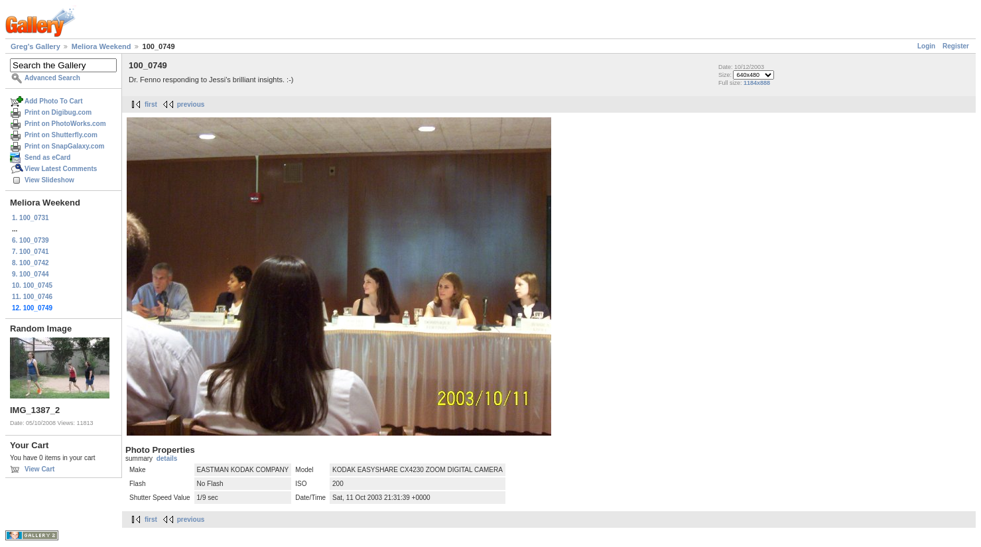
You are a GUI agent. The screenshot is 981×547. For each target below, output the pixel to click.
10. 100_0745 (32, 285)
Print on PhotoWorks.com (65, 123)
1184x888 (757, 83)
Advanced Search (52, 78)
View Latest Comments (61, 168)
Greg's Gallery (35, 46)
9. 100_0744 (30, 274)
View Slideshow (49, 180)
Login (926, 46)
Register (956, 46)
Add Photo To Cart (54, 101)
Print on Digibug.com (58, 112)
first (151, 104)
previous (191, 104)
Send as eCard (47, 157)
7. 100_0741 (30, 251)
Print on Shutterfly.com (61, 135)
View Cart (39, 469)
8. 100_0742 (30, 263)
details (167, 458)
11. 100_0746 (32, 296)
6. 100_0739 (30, 240)
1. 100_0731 (30, 217)
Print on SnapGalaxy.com (64, 146)
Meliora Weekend (101, 46)
